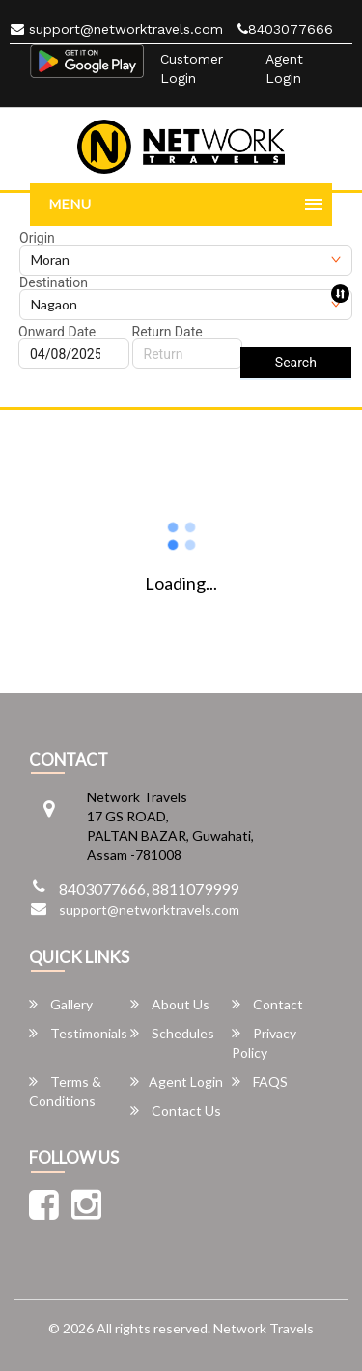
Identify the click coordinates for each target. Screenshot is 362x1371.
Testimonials (78, 1033)
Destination (53, 282)
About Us (169, 1004)
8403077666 (285, 29)
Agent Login (284, 68)
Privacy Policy (264, 1043)
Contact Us (175, 1110)
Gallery (61, 1004)
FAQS (260, 1081)
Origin (37, 238)
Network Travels (263, 1328)
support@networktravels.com (117, 29)
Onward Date (57, 331)
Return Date (167, 331)
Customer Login (191, 68)
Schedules (172, 1033)
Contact (267, 1004)
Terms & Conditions (65, 1091)
